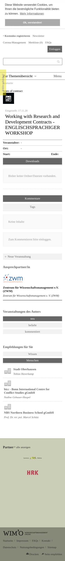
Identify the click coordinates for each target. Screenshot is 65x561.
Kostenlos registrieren (17, 35)
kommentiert (32, 331)
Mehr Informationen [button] (32, 13)
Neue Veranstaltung (19, 256)
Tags (32, 206)
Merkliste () (35, 42)
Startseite (8, 83)
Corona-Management (14, 42)
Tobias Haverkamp (23, 373)
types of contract (13, 91)
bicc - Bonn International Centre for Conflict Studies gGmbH (26, 391)
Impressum (22, 540)
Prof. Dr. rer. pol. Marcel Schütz (21, 417)
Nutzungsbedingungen (32, 547)
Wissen (32, 354)
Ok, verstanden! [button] (32, 22)
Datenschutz (9, 547)
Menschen (42, 360)
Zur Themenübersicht (18, 76)
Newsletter (38, 35)
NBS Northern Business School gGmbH (29, 412)
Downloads (32, 161)
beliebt (32, 325)
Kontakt (46, 540)
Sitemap (51, 547)
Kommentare (32, 198)
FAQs (48, 42)
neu (32, 318)
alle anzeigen (23, 447)
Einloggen (54, 49)
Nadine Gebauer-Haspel (17, 397)
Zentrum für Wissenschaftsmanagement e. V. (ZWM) (31, 295)
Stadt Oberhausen (24, 369)
